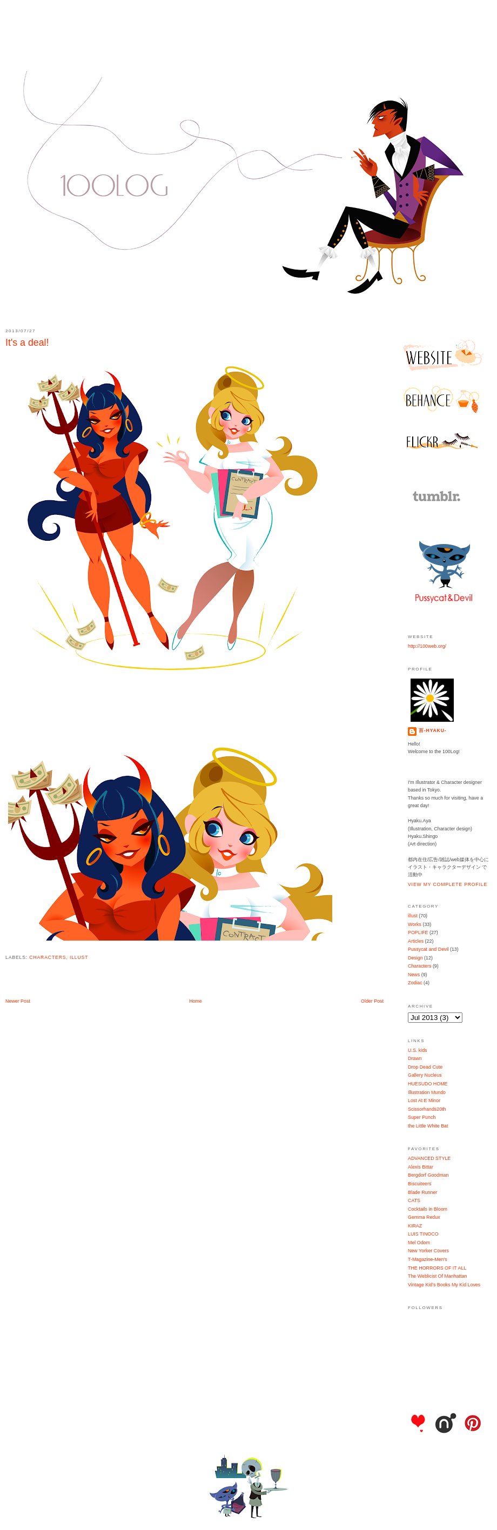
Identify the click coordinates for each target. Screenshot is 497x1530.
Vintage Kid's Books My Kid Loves (444, 1284)
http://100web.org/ (427, 646)
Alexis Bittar (420, 1167)
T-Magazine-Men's (427, 1259)
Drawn (415, 1058)
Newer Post (17, 1001)
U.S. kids (417, 1050)
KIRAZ (415, 1226)
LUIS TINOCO (423, 1234)
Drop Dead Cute (425, 1067)
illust (79, 957)
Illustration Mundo (427, 1092)
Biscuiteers (419, 1183)
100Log (248, 37)
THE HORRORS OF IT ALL (437, 1268)
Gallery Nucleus (425, 1075)
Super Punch (421, 1117)
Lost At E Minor (424, 1100)
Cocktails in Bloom (427, 1209)
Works (414, 924)
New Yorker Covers (428, 1250)
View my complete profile (447, 884)
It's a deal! (27, 342)
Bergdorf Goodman (428, 1175)
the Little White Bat (428, 1126)
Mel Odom (419, 1242)
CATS (414, 1200)
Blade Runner (422, 1192)
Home (195, 1001)
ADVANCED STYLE (429, 1158)
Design (415, 958)
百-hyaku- (433, 730)
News (414, 974)
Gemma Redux (424, 1217)
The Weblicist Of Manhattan (437, 1276)
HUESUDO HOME (427, 1083)
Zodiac (415, 982)
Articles (416, 941)
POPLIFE (418, 932)
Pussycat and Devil (428, 949)
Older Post (372, 1001)
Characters (47, 957)
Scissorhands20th (427, 1109)
